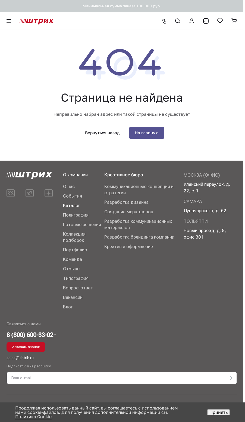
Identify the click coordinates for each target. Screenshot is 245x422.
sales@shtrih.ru (20, 358)
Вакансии (73, 297)
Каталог (71, 205)
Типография (76, 278)
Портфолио (75, 249)
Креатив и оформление (128, 246)
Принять (218, 412)
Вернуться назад (102, 132)
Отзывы (71, 268)
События (72, 196)
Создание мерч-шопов (128, 211)
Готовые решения (82, 224)
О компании (75, 174)
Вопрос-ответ (78, 287)
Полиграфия (76, 215)
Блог (68, 307)
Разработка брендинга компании (139, 237)
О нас (69, 186)
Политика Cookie (33, 416)
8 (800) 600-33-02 (30, 335)
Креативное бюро (123, 174)
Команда (72, 259)
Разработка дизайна (126, 202)
